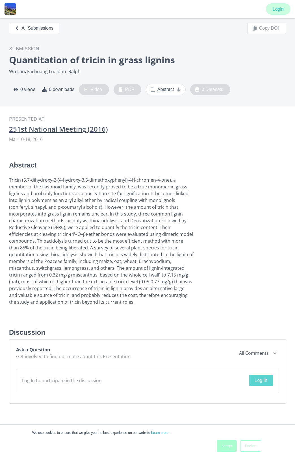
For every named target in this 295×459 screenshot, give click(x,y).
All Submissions (34, 28)
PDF (126, 89)
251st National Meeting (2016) (58, 129)
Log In (261, 380)
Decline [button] (250, 446)
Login (278, 9)
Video (93, 89)
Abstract (166, 89)
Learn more (159, 433)
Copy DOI (265, 28)
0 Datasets (209, 89)
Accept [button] (227, 446)
